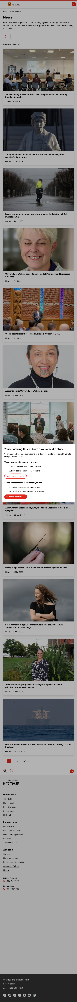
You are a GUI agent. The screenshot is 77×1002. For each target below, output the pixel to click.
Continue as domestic (15, 476)
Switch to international (15, 497)
